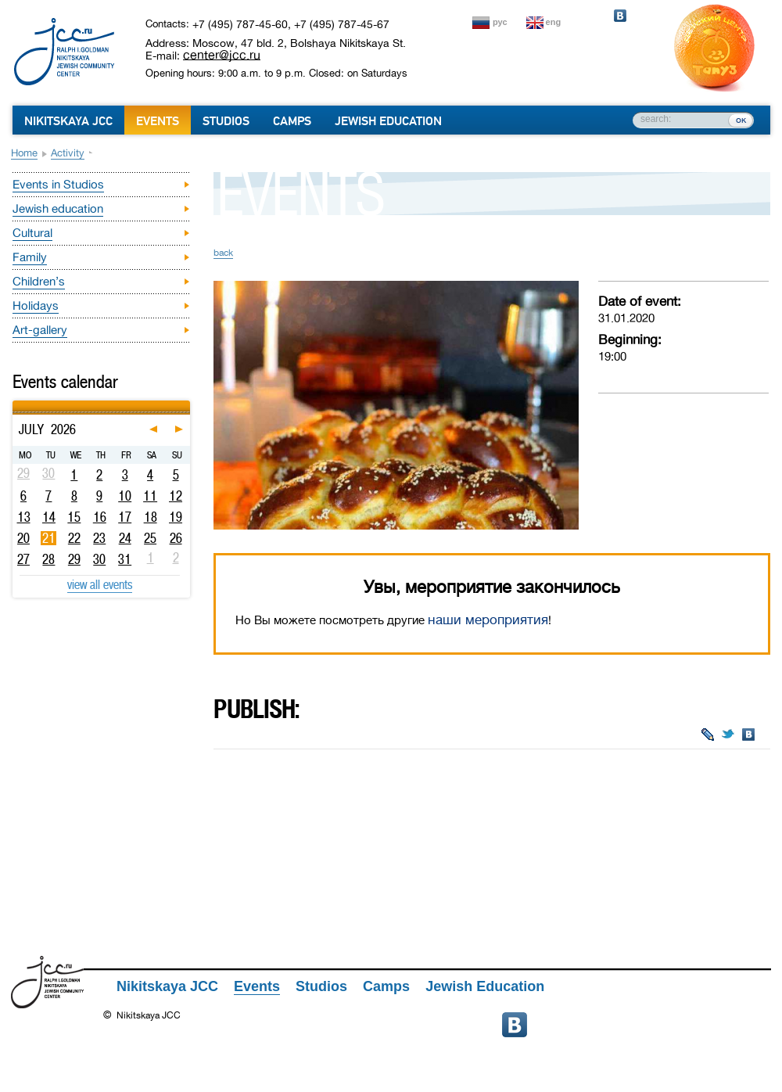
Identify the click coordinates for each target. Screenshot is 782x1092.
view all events (99, 584)
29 (74, 559)
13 (23, 517)
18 (150, 517)
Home (24, 153)
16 (99, 517)
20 (23, 538)
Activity (67, 153)
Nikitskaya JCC (68, 121)
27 (23, 559)
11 (150, 496)
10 (124, 496)
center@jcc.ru (221, 54)
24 (125, 538)
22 (74, 538)
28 (48, 559)
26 (176, 538)
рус (500, 22)
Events (157, 121)
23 (99, 538)
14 (49, 517)
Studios (226, 121)
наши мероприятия (488, 619)
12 (175, 496)
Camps (292, 121)
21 (49, 538)
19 (175, 517)
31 (124, 559)
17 (124, 517)
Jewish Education (388, 121)
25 (150, 538)
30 (99, 559)
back (223, 252)
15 (74, 517)
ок (741, 119)
